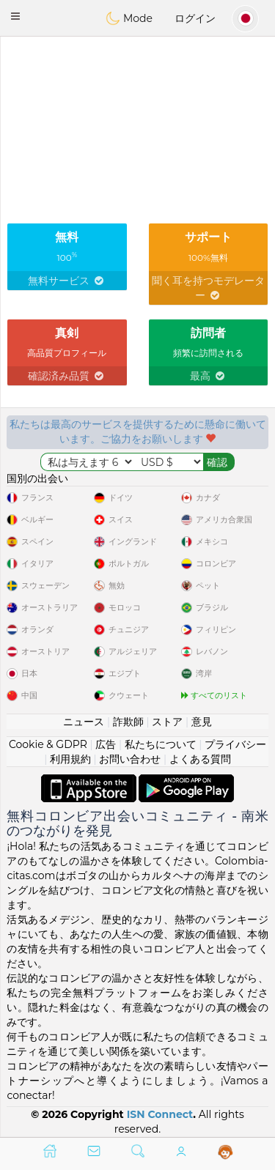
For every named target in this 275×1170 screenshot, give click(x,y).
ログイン (195, 18)
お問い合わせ (130, 759)
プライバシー (235, 744)
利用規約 (70, 759)
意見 (201, 721)
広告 (105, 744)
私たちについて (161, 744)
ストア (167, 721)
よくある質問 (200, 759)
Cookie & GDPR (48, 744)
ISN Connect (160, 1114)
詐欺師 (128, 721)
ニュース (83, 721)
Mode (129, 18)
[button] (15, 16)
